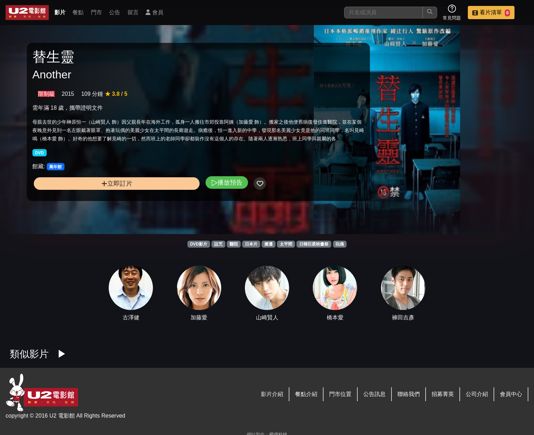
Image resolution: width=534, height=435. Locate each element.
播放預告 (175, 204)
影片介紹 (272, 394)
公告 (114, 12)
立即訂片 (91, 205)
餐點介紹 (306, 394)
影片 (59, 12)
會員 (154, 12)
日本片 (251, 244)
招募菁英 (443, 394)
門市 (96, 12)
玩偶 (339, 244)
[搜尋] (383, 12)
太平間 (286, 244)
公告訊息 (374, 394)
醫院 (234, 244)
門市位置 (340, 394)
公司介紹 (477, 394)
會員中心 (511, 394)
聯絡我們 (408, 394)
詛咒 (218, 244)
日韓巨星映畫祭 (313, 244)
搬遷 (268, 244)
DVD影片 (198, 244)
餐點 (78, 12)
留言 (133, 12)
